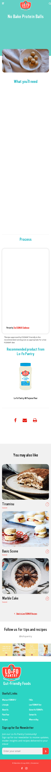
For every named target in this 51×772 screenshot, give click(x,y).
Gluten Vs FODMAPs (36, 710)
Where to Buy (33, 719)
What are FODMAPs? (9, 700)
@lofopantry (25, 636)
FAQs (31, 700)
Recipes (5, 719)
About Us (5, 710)
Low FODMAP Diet (35, 705)
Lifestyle (5, 705)
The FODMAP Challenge (21, 327)
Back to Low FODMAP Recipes (25, 614)
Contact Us (32, 714)
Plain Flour (5, 714)
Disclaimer (35, 763)
